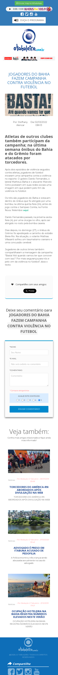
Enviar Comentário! (29, 409)
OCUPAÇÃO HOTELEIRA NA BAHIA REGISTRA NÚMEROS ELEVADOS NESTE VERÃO (29, 614)
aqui (25, 210)
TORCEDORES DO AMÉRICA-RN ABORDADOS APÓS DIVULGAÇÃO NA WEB (29, 489)
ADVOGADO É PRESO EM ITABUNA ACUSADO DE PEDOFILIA (29, 550)
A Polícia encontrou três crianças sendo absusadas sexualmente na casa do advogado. (29, 560)
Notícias (11, 480)
